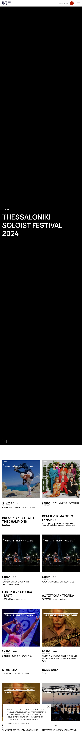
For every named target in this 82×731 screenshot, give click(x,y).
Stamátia (9, 670)
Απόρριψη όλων (23, 723)
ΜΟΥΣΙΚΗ (8, 692)
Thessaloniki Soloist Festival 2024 (19, 467)
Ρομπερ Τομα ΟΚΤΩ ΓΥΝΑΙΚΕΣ (57, 518)
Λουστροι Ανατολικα (58, 596)
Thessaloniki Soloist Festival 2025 (19, 689)
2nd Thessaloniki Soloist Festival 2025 (61, 615)
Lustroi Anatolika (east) (17, 594)
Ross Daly (50, 670)
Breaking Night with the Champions (18, 519)
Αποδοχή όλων (12, 723)
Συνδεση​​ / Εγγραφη (65, 3)
